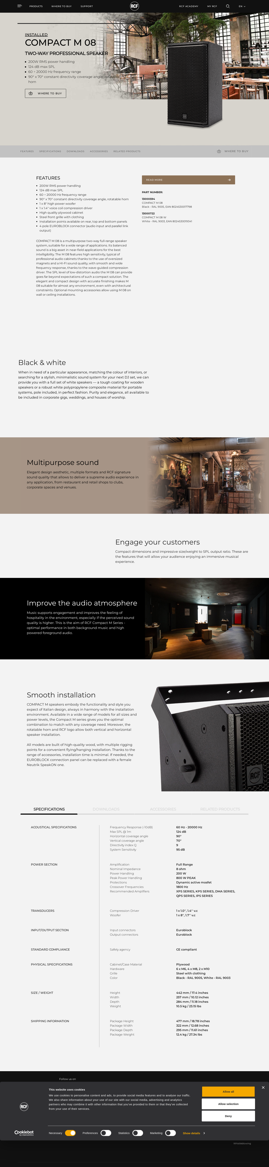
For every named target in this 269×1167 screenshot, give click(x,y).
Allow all (228, 1118)
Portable (62, 1108)
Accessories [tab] (163, 798)
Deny (228, 1142)
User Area (186, 1108)
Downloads (75, 151)
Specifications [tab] (49, 798)
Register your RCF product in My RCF (199, 1075)
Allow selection (228, 1130)
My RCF (212, 6)
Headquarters (241, 1108)
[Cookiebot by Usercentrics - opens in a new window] (24, 1160)
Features (27, 151)
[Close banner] (263, 1114)
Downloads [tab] (106, 798)
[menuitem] (61, 6)
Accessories (99, 151)
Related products (126, 151)
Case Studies (147, 1108)
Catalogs (105, 1108)
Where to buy (50, 93)
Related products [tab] (220, 798)
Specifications (50, 151)
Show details (191, 1159)
